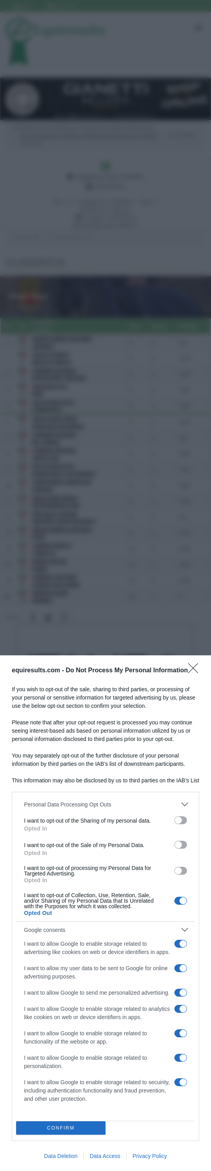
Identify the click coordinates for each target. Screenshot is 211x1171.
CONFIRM (61, 1128)
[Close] (195, 670)
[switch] (180, 820)
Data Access (105, 1156)
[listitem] (105, 804)
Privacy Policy (150, 1156)
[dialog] (105, 913)
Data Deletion (61, 1156)
